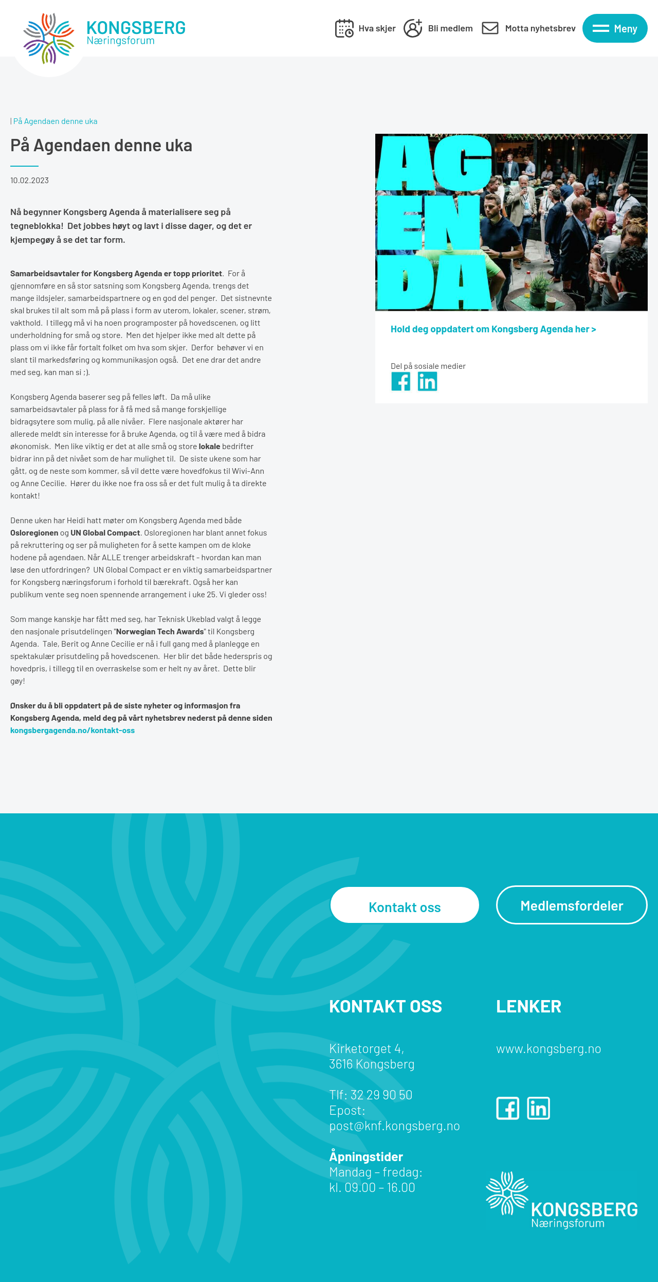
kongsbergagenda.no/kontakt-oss (72, 730)
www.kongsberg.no (548, 1048)
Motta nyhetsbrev (540, 27)
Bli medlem (450, 27)
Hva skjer (377, 27)
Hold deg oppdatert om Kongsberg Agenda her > (493, 328)
